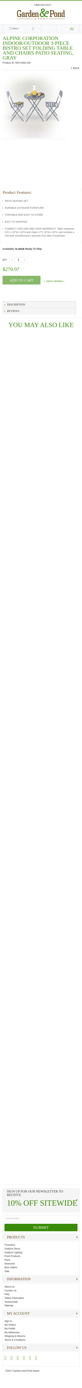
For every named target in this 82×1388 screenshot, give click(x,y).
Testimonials (11, 1301)
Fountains (9, 1244)
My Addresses (12, 1332)
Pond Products (12, 1256)
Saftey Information (14, 1298)
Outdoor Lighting (13, 1252)
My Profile (9, 1328)
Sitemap (8, 1305)
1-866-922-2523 (42, 4)
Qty (5, 260)
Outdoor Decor (12, 1248)
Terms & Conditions (14, 1339)
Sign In (8, 1321)
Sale (6, 1271)
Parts (7, 1260)
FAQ (6, 1294)
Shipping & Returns (14, 1336)
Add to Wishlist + (55, 281)
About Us (9, 1286)
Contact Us (10, 1290)
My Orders (10, 1324)
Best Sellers (10, 1267)
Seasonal (9, 1263)
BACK (75, 68)
